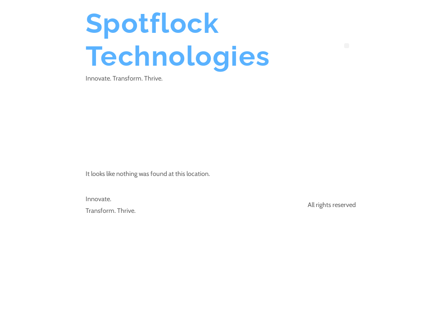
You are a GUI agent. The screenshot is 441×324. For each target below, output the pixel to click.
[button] (346, 45)
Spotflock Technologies (178, 39)
